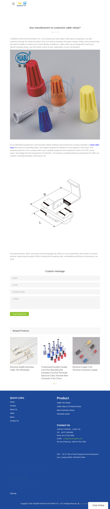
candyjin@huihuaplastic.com (73, 439)
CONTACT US (19, 477)
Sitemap (13, 493)
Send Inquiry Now (19, 314)
